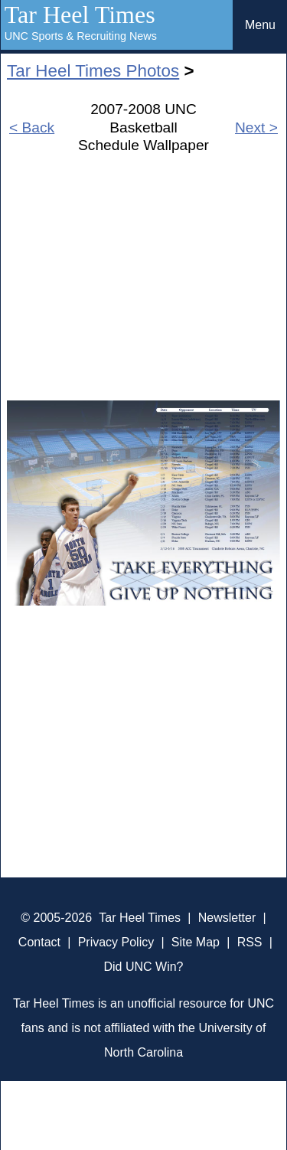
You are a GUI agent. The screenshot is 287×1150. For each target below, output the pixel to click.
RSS (250, 942)
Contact (39, 942)
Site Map (195, 942)
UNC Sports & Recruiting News (81, 36)
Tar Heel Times (80, 14)
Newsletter (227, 917)
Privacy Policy (116, 942)
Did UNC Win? (143, 966)
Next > (256, 127)
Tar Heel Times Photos (93, 70)
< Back (31, 127)
